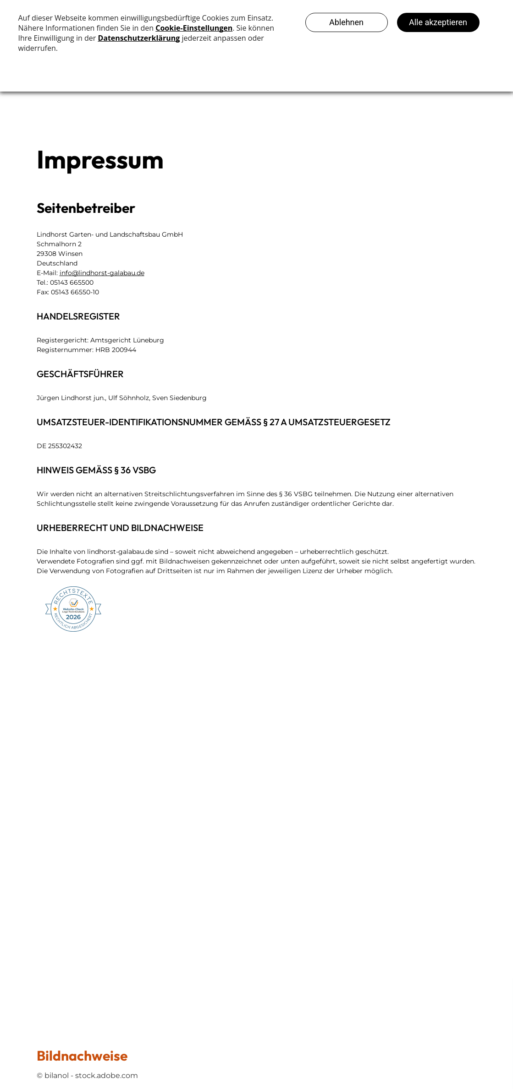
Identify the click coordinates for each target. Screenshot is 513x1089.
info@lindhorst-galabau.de (102, 273)
